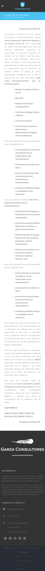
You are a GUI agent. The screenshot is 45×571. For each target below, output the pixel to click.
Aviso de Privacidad (22, 560)
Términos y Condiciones (22, 556)
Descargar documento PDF (30, 29)
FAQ (22, 565)
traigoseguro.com (15, 548)
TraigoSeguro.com (8, 476)
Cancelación (22, 569)
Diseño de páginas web (30, 548)
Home (7, 17)
